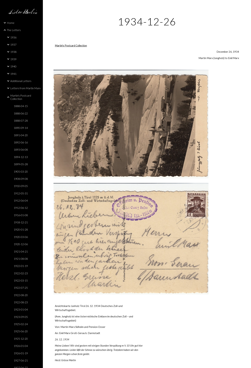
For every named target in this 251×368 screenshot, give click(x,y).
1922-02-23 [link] (21, 273)
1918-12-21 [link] (21, 222)
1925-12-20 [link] (21, 338)
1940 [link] (13, 66)
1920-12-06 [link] (21, 244)
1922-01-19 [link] (21, 265)
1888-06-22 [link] (21, 113)
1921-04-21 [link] (21, 251)
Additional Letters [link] (20, 81)
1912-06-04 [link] (21, 200)
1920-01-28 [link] (21, 229)
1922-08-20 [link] (21, 295)
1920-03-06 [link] (21, 236)
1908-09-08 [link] (21, 178)
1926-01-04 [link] (21, 345)
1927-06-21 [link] (21, 360)
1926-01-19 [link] (21, 353)
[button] (247, 5)
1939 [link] (13, 59)
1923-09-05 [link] (21, 316)
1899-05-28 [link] (21, 164)
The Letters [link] (14, 30)
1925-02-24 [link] (21, 324)
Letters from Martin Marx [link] (25, 88)
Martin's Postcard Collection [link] (20, 97)
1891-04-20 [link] (21, 135)
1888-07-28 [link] (21, 120)
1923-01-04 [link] (21, 309)
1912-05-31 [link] (21, 193)
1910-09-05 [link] (21, 186)
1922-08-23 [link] (21, 302)
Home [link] (10, 22)
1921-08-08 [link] (21, 258)
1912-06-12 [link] (21, 207)
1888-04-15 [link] (21, 106)
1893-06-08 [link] (21, 149)
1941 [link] (13, 73)
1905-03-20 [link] (21, 171)
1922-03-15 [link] (21, 280)
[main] (146, 21)
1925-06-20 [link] (21, 331)
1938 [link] (13, 51)
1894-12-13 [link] (21, 157)
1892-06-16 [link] (21, 142)
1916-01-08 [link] (21, 215)
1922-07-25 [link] (21, 287)
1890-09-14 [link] (21, 127)
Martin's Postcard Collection (71, 45)
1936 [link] (13, 37)
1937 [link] (13, 44)
